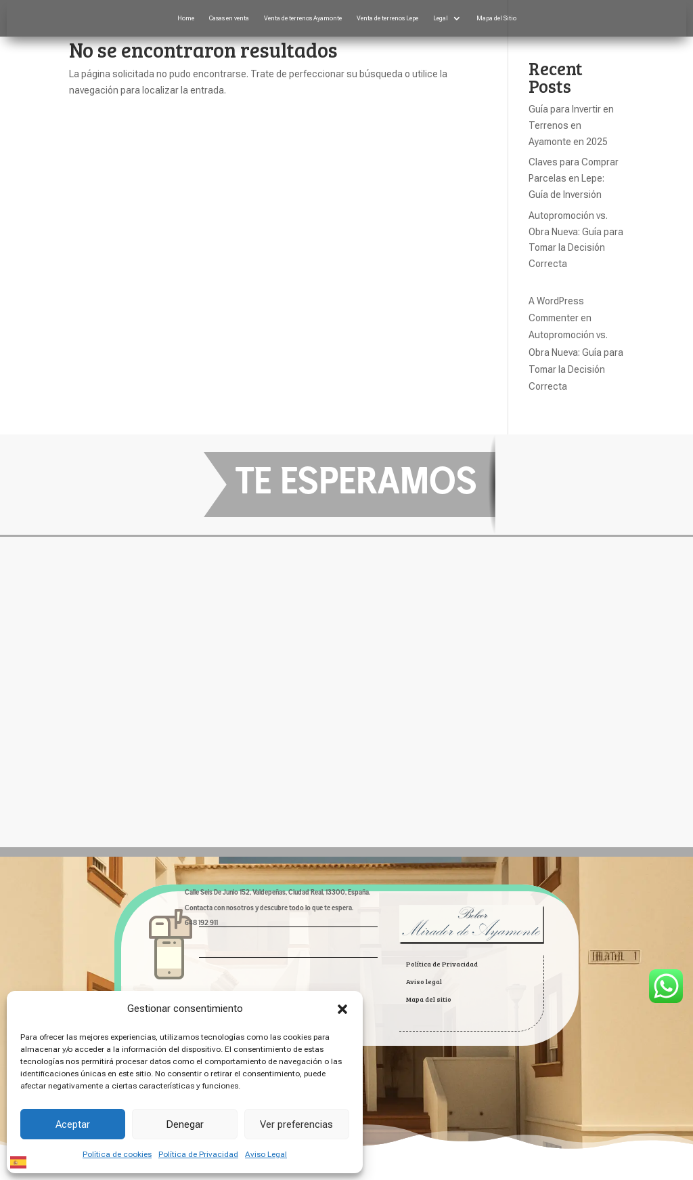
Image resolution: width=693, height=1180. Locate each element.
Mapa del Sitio (496, 18)
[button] (342, 1009)
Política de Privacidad (198, 1154)
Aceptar (72, 1124)
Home (185, 18)
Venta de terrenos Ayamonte (303, 18)
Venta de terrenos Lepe (387, 18)
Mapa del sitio (428, 999)
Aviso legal (424, 981)
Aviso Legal (266, 1154)
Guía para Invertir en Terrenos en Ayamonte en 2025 (571, 125)
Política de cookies (117, 1154)
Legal (440, 18)
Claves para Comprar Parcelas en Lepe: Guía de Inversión (574, 178)
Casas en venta (229, 18)
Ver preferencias (296, 1124)
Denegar (185, 1124)
